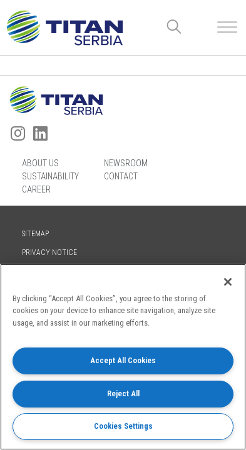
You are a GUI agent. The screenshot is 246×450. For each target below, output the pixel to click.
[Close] (228, 282)
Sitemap (35, 233)
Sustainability (50, 176)
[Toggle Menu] (227, 27)
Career (36, 189)
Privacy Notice (49, 252)
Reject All (123, 393)
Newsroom (126, 163)
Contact (121, 176)
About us (40, 163)
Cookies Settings (123, 426)
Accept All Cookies (123, 360)
